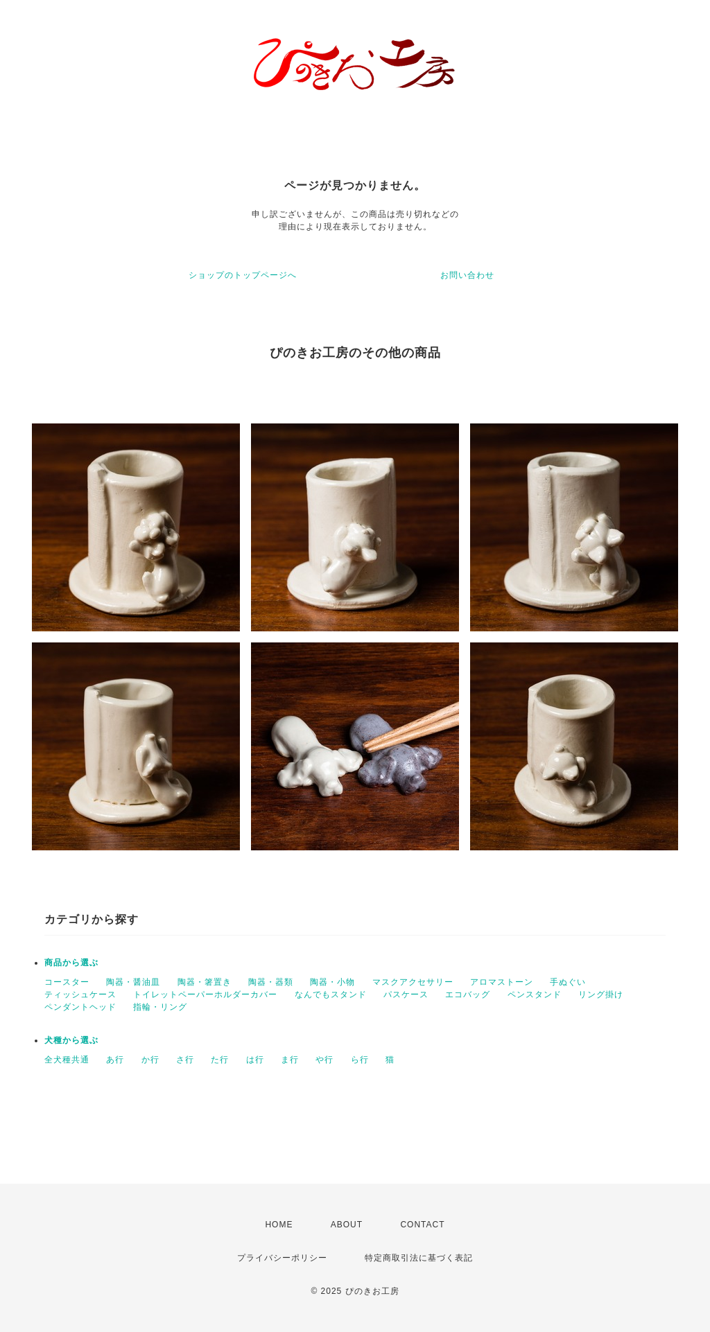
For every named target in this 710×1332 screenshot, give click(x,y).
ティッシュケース (80, 994)
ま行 (290, 1059)
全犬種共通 (66, 1059)
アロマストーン (501, 982)
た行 (220, 1059)
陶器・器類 (270, 982)
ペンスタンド (535, 994)
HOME (279, 1224)
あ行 (115, 1059)
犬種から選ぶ (71, 1040)
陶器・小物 (332, 982)
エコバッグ (467, 994)
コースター (66, 982)
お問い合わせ (467, 275)
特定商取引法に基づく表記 (419, 1258)
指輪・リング (160, 1007)
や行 (324, 1059)
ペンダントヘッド (80, 1007)
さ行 (185, 1059)
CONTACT (422, 1224)
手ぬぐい (568, 982)
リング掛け (600, 994)
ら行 (360, 1059)
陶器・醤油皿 (133, 982)
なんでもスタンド (331, 994)
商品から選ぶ (71, 962)
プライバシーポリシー (282, 1258)
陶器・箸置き (205, 982)
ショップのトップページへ (243, 275)
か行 (150, 1059)
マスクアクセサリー (412, 982)
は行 (255, 1059)
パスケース (405, 994)
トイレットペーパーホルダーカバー (205, 994)
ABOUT (347, 1224)
